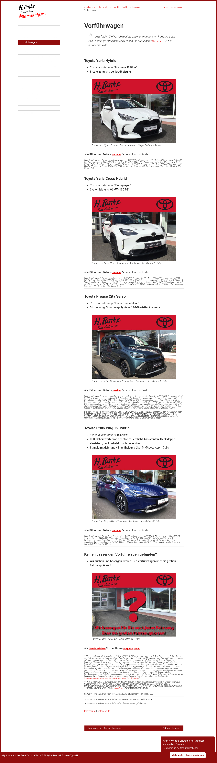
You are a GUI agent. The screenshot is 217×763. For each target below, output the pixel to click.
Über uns (25, 96)
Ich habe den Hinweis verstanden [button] (188, 755)
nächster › (179, 7)
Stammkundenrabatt (33, 91)
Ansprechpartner (137, 648)
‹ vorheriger (168, 7)
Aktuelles (25, 35)
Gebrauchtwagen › (172, 728)
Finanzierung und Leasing (35, 81)
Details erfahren (99, 648)
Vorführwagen (30, 50)
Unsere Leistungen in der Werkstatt (40, 64)
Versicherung (29, 86)
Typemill (74, 759)
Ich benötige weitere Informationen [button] (181, 748)
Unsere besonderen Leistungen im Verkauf (39, 75)
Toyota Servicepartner (34, 101)
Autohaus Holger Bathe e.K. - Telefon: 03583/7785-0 (106, 7)
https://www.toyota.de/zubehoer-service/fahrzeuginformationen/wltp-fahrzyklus (117, 678)
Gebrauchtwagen (31, 54)
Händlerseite (159, 41)
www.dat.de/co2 (119, 688)
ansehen (117, 154)
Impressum (91, 711)
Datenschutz (108, 711)
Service (24, 59)
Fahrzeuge (136, 7)
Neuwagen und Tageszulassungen (40, 45)
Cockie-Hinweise (31, 120)
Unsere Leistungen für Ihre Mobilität (40, 69)
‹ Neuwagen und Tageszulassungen (96, 730)
